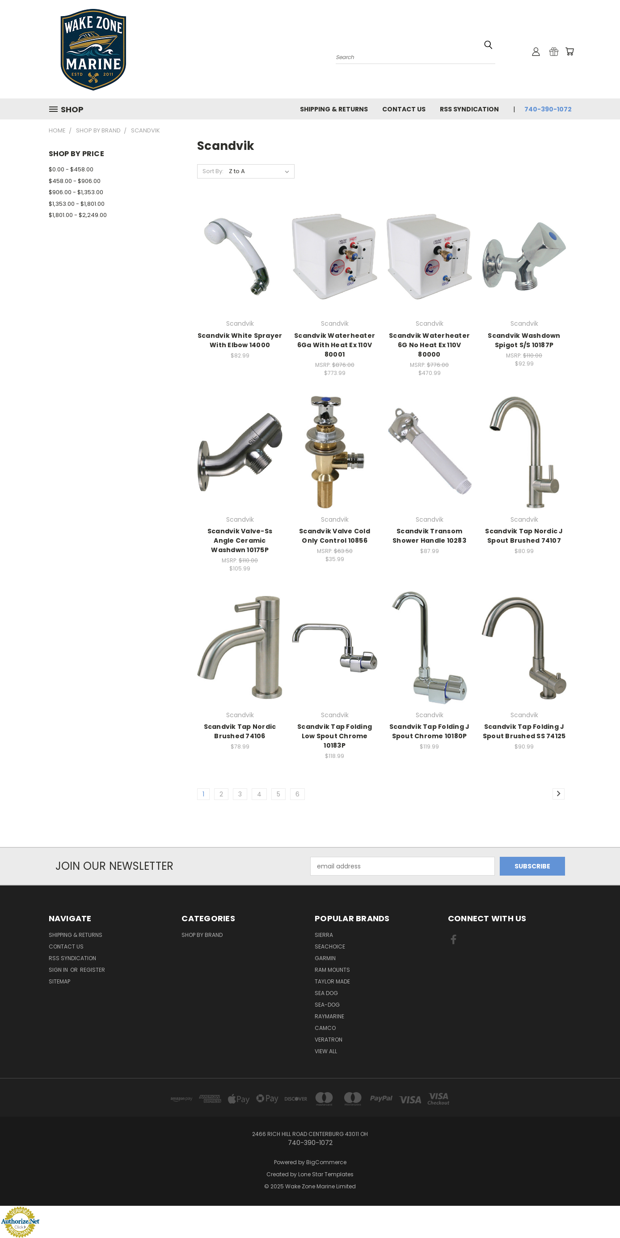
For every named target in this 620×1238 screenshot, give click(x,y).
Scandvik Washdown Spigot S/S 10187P (524, 340)
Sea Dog (326, 993)
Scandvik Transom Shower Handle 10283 (429, 536)
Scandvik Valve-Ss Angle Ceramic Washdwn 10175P (239, 540)
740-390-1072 (548, 109)
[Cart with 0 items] (569, 51)
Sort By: (213, 171)
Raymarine (329, 1016)
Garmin (325, 958)
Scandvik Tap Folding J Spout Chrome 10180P (429, 731)
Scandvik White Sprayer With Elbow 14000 (240, 340)
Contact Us (404, 109)
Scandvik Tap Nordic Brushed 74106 (240, 731)
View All (326, 1051)
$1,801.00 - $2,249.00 (78, 215)
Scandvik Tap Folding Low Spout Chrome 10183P (334, 736)
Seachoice (330, 946)
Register (92, 970)
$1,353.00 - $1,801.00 (77, 204)
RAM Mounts (332, 970)
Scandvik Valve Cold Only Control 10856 (334, 536)
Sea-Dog (327, 1004)
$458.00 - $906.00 (75, 181)
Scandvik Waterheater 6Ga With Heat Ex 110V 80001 (334, 345)
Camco (325, 1028)
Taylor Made (332, 981)
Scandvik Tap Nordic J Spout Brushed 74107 (524, 536)
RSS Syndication (469, 109)
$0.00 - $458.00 (71, 169)
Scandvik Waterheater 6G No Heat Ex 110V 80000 (429, 345)
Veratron (328, 1039)
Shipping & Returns (334, 109)
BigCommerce (326, 1162)
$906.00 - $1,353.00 (76, 192)
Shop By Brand (202, 935)
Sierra (324, 935)
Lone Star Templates (326, 1174)
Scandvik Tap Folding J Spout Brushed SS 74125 (524, 731)
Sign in (59, 970)
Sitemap (59, 981)
